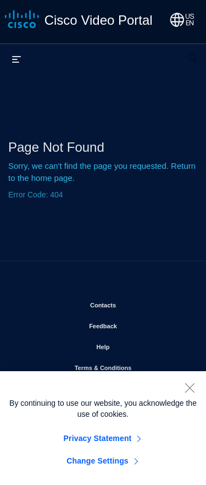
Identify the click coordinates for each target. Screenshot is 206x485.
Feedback (134, 323)
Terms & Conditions (132, 365)
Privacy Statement (98, 442)
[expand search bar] (193, 53)
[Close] (189, 391)
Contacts (134, 302)
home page (52, 178)
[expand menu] (16, 59)
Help (134, 344)
